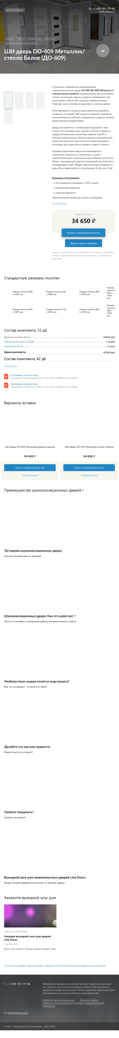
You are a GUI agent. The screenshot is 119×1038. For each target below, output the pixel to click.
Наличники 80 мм (13, 346)
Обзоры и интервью (16, 931)
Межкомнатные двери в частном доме (84, 965)
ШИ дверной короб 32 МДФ (19, 341)
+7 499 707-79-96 (18, 984)
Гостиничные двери (15, 965)
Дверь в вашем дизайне (83, 243)
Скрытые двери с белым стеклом (44, 965)
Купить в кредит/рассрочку (83, 232)
